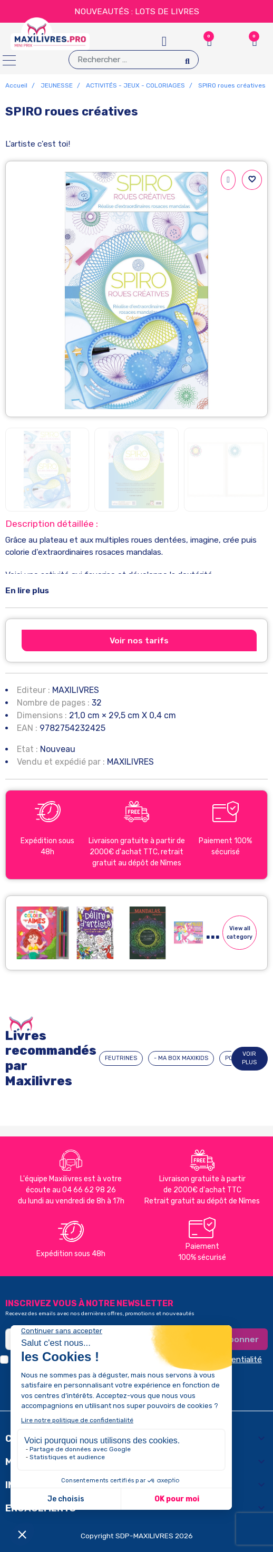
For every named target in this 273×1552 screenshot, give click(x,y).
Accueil (16, 85)
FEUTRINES (121, 1058)
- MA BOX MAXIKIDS (181, 1058)
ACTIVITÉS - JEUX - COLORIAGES (135, 85)
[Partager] (228, 179)
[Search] (187, 59)
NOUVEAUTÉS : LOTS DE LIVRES (136, 11)
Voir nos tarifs (139, 640)
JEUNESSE (57, 85)
